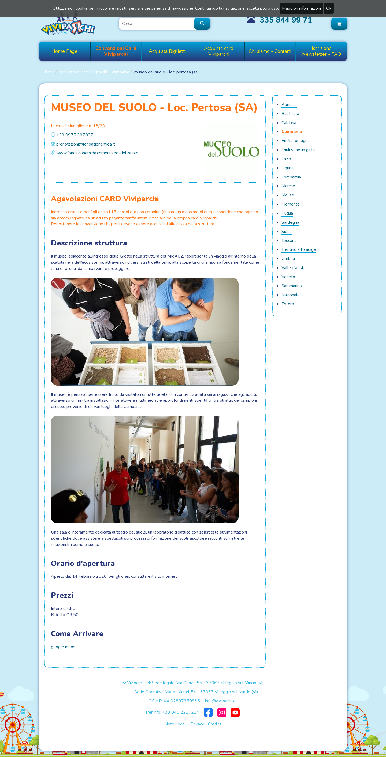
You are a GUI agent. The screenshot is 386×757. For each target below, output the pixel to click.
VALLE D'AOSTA (293, 268)
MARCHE (288, 186)
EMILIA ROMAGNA (295, 141)
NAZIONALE (290, 295)
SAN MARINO (291, 286)
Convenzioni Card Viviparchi (115, 51)
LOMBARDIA (291, 177)
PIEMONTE (290, 204)
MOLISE (287, 195)
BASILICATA (290, 114)
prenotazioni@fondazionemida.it (85, 144)
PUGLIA (287, 213)
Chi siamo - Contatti (270, 51)
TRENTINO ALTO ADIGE (298, 249)
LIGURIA (287, 168)
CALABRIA (288, 123)
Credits (214, 724)
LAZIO (286, 159)
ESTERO (287, 304)
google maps (63, 647)
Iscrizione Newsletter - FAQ (321, 51)
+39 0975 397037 (74, 135)
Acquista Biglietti (167, 51)
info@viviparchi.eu (221, 701)
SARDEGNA (290, 222)
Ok (329, 8)
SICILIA (286, 231)
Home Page (64, 51)
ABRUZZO (289, 104)
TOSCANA (288, 241)
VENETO (288, 277)
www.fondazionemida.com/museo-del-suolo (97, 153)
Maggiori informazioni (301, 8)
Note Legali (176, 724)
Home (48, 72)
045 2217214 (185, 712)
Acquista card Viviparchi (218, 51)
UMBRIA (288, 259)
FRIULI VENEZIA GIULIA (298, 150)
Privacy (197, 724)
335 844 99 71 (286, 20)
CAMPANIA (120, 72)
